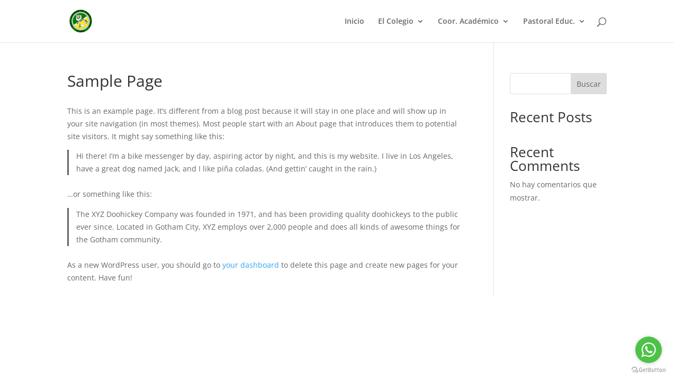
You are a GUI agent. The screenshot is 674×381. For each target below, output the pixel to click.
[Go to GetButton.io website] (649, 370)
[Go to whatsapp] (648, 350)
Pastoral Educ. (549, 21)
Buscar (589, 84)
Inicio (354, 21)
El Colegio (396, 21)
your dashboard (250, 265)
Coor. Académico (468, 21)
